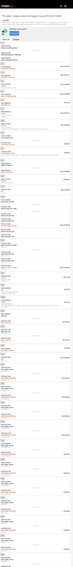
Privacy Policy (32, 556)
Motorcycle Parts (47, 551)
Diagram (16, 40)
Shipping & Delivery (19, 548)
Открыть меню (69, 6)
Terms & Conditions (19, 557)
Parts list (6, 40)
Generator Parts (62, 553)
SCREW (12, 68)
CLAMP (12, 84)
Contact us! (14, 33)
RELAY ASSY (14, 466)
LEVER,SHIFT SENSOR (17, 59)
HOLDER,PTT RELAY (16, 247)
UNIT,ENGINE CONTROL (17, 264)
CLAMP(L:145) (15, 476)
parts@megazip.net (18, 541)
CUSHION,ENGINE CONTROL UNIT (21, 460)
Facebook (3, 550)
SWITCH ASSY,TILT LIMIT (18, 163)
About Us (19, 553)
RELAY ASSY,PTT (15, 230)
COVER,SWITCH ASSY (17, 107)
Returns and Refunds (32, 548)
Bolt (11, 136)
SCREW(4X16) (14, 79)
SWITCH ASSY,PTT (16, 126)
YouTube (3, 553)
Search (61, 6)
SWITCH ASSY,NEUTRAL (18, 75)
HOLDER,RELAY (15, 472)
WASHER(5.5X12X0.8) (17, 64)
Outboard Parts (61, 556)
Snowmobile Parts (47, 557)
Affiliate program (31, 560)
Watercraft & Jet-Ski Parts (62, 548)
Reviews (31, 553)
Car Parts (45, 548)
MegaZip (7, 6)
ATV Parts (45, 554)
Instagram (7, 550)
